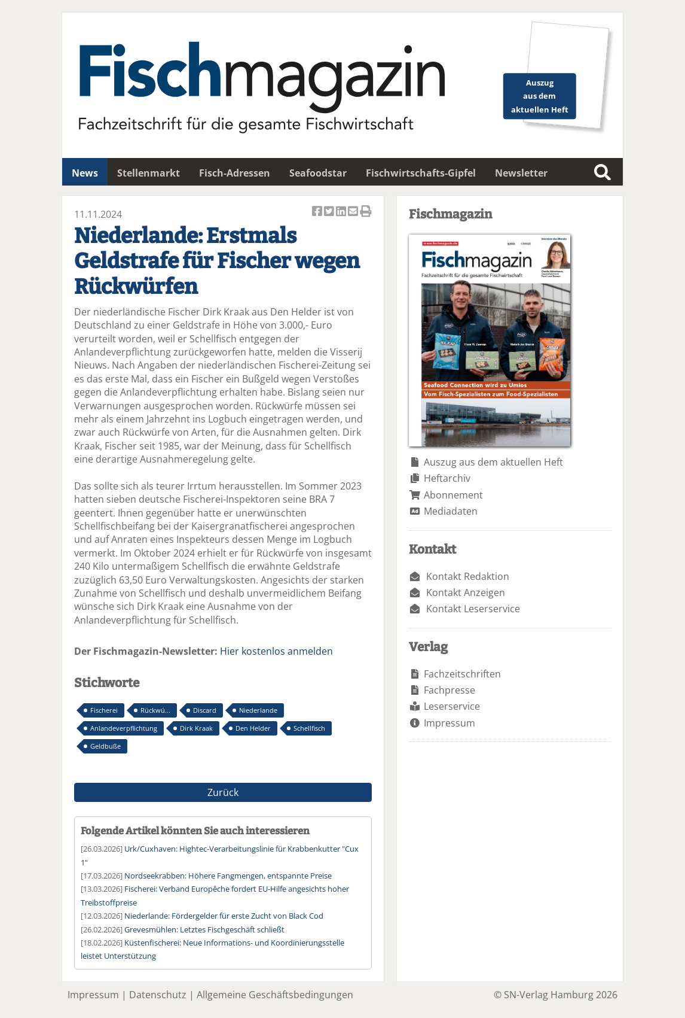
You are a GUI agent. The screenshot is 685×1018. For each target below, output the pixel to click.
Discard (204, 710)
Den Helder (253, 728)
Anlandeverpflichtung (123, 728)
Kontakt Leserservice (473, 608)
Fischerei (104, 710)
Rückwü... (155, 710)
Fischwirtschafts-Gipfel (421, 173)
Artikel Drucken (366, 212)
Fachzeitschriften (462, 673)
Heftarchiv (447, 478)
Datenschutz (157, 994)
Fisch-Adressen (234, 173)
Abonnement (453, 495)
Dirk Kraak (196, 728)
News (85, 173)
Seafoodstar (318, 173)
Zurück (222, 792)
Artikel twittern (330, 212)
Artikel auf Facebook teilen (318, 212)
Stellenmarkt (148, 173)
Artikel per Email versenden (354, 212)
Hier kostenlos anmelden (276, 651)
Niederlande (258, 710)
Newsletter (521, 173)
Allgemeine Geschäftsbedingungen (275, 994)
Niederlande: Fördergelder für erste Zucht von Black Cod (223, 915)
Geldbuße (105, 746)
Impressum (449, 723)
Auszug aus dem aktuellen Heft (493, 462)
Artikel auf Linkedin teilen (342, 212)
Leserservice (452, 706)
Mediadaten (451, 511)
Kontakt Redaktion (467, 576)
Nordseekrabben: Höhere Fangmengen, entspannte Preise (228, 875)
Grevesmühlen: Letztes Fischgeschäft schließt (204, 929)
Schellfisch (309, 728)
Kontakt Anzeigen (465, 592)
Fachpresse (449, 690)
